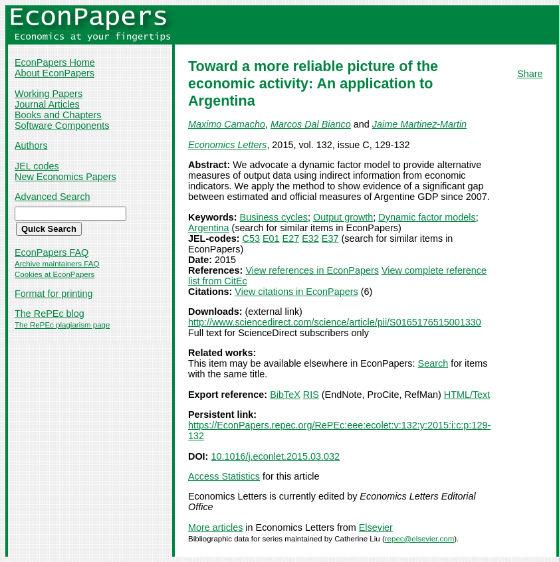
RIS (311, 394)
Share (529, 73)
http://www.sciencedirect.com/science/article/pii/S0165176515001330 (334, 322)
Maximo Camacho (226, 124)
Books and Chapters (58, 115)
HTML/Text (467, 394)
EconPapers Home (55, 62)
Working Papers (48, 93)
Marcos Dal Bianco (311, 124)
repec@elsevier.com (420, 539)
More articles (215, 527)
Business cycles (274, 217)
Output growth (343, 217)
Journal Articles (47, 104)
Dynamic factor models (426, 217)
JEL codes (37, 166)
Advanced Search (52, 196)
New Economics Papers (65, 176)
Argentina (208, 228)
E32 (310, 238)
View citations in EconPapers (296, 291)
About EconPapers (54, 73)
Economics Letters (227, 145)
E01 (271, 238)
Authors (31, 145)
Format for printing (54, 293)
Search (433, 363)
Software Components (62, 125)
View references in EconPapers (312, 270)
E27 (291, 238)
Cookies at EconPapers (54, 274)
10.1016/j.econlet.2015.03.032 (275, 456)
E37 (330, 238)
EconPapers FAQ (51, 252)
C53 (251, 238)
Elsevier (376, 527)
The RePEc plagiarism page (62, 325)
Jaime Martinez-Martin (419, 124)
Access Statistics (224, 476)
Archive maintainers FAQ (57, 264)
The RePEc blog (49, 313)
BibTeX (285, 394)
